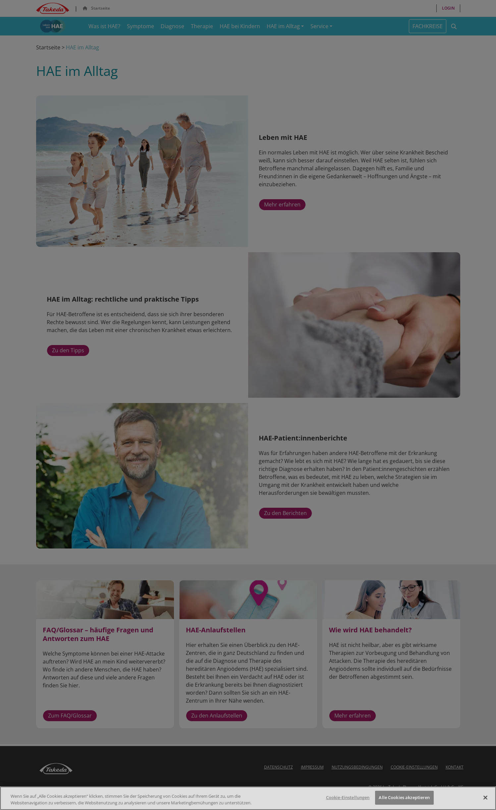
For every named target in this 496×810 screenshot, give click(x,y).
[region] (248, 798)
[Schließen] (485, 797)
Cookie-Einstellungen (348, 797)
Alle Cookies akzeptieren (404, 797)
